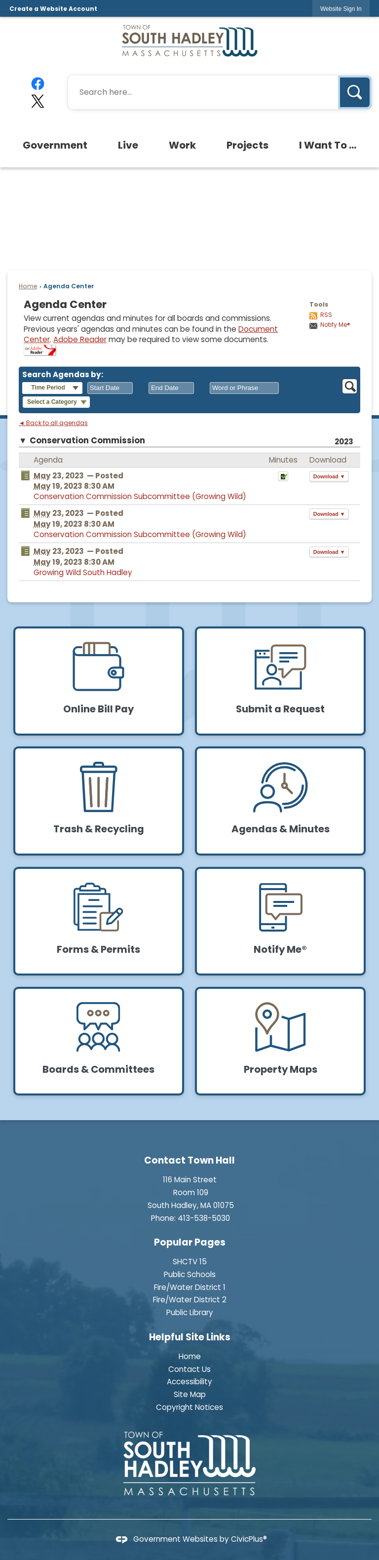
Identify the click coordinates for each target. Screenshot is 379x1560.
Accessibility (189, 1381)
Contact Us (189, 1369)
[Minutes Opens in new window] (283, 479)
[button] (355, 92)
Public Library (189, 1312)
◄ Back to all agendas (53, 423)
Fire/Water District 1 (190, 1287)
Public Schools (190, 1274)
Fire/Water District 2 (190, 1299)
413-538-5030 (204, 1218)
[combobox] (110, 388)
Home (28, 286)
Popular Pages (190, 1242)
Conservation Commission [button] (87, 440)
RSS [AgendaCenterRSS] (326, 315)
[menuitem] (55, 145)
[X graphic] (38, 101)
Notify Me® (335, 325)
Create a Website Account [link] (53, 8)
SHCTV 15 (190, 1261)
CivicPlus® (249, 1539)
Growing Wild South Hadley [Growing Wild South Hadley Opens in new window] (83, 572)
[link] (341, 8)
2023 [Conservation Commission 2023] (344, 441)
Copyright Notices (189, 1407)
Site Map (190, 1394)
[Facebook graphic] (38, 83)
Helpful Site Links (189, 1337)
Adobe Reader (80, 339)
